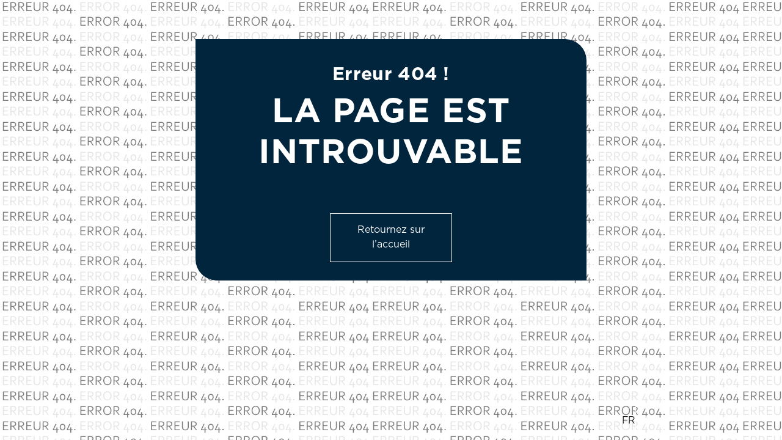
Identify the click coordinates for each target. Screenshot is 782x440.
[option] (696, 421)
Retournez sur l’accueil (391, 237)
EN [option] (652, 420)
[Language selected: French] (690, 421)
